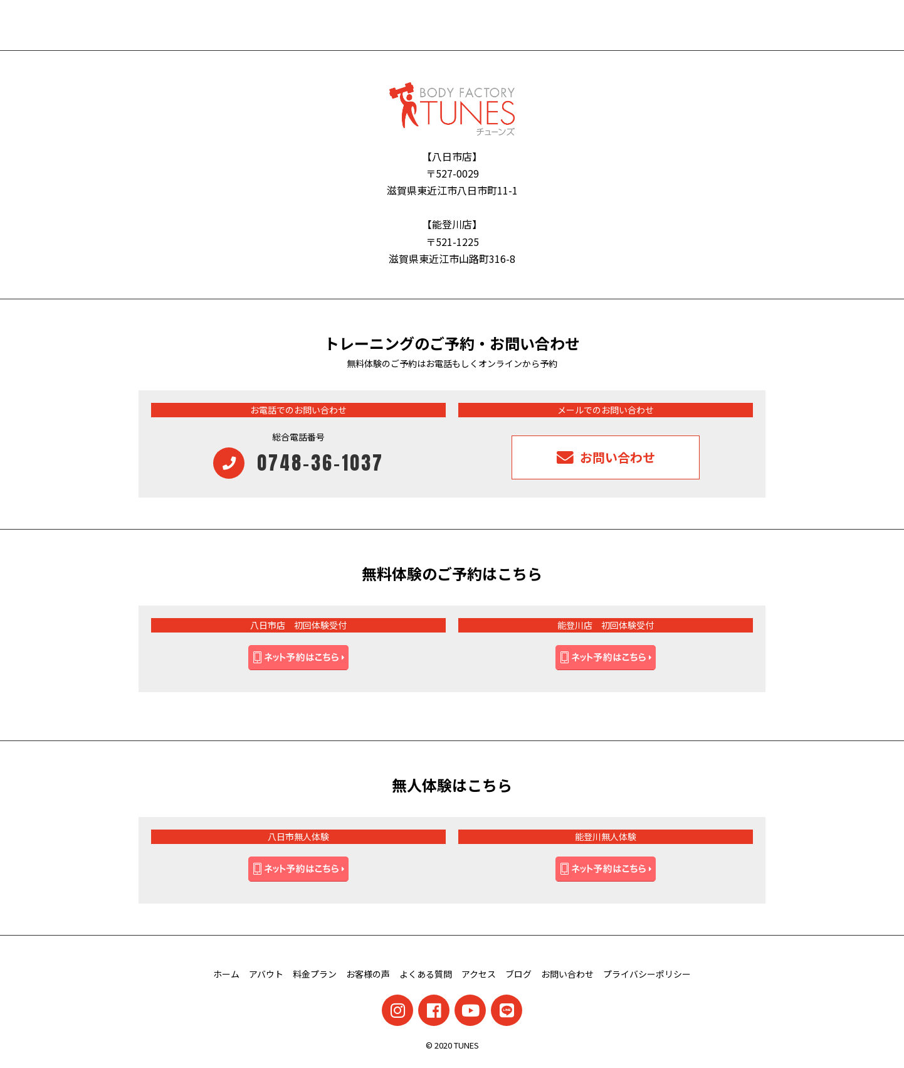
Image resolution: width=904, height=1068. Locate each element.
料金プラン (315, 974)
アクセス (478, 974)
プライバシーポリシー (647, 974)
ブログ (518, 974)
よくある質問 (425, 974)
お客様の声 (368, 974)
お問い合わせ (567, 974)
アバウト (266, 974)
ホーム (226, 974)
